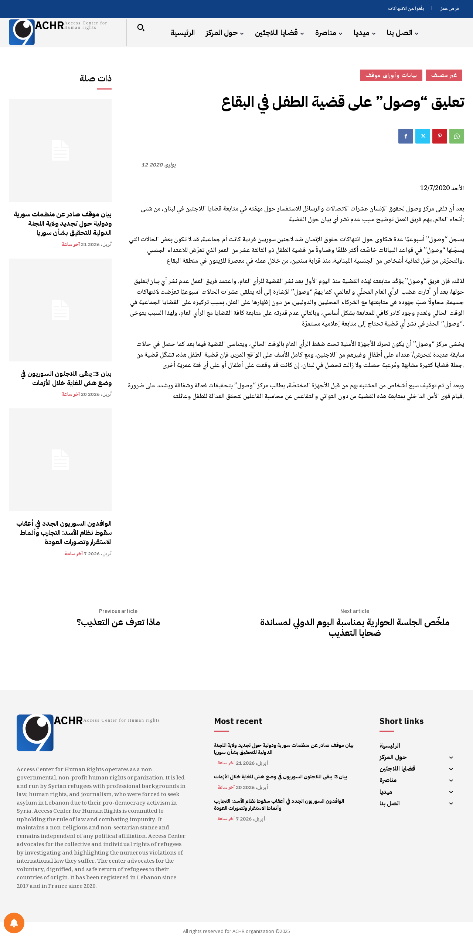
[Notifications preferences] (14, 923)
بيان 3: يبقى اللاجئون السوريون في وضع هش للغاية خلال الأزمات (66, 378)
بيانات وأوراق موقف (391, 75)
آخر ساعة (71, 244)
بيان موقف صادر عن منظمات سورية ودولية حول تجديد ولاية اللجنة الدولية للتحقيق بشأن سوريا (63, 223)
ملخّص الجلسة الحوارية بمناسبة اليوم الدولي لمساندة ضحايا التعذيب (354, 628)
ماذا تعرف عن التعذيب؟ (118, 622)
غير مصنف (444, 75)
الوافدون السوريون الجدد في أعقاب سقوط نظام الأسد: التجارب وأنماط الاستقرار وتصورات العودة (64, 532)
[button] (141, 27)
